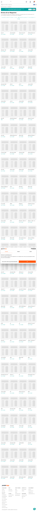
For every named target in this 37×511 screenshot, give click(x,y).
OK (27, 261)
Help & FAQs (10, 489)
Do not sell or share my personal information (9, 261)
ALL (19, 18)
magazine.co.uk (30, 492)
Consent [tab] (6, 251)
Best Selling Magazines (3, 493)
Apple (16, 489)
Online (16, 492)
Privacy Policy (4, 500)
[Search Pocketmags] (2, 4)
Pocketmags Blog (4, 496)
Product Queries (24, 489)
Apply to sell (23, 496)
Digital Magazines (17, 495)
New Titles (3, 490)
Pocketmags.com (30, 490)
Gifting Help (10, 496)
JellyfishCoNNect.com (31, 493)
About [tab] (31, 251)
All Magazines (9, 6)
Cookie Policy (4, 506)
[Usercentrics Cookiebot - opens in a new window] (31, 249)
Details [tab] (18, 251)
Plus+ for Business (4, 499)
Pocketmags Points (17, 493)
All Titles (3, 489)
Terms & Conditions (4, 504)
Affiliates (23, 490)
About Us (29, 489)
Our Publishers (4, 497)
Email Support (10, 490)
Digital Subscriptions (4, 6)
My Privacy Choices (4, 507)
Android (16, 490)
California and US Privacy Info (4, 503)
